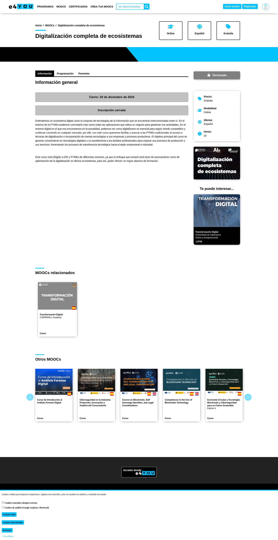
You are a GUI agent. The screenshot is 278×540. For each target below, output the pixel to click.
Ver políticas (8, 536)
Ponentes (84, 73)
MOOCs (61, 6)
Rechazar (7, 530)
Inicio (38, 25)
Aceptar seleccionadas (13, 522)
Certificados (78, 6)
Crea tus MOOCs (101, 6)
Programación (65, 73)
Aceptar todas (9, 514)
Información (45, 73)
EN (265, 5)
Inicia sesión (232, 6)
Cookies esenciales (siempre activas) (19, 502)
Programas (45, 6)
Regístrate (250, 6)
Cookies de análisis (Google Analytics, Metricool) (25, 507)
